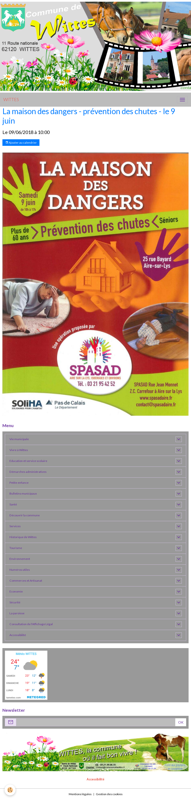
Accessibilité (17, 635)
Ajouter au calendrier (21, 142)
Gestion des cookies (109, 794)
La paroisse (16, 613)
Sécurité (14, 602)
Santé (13, 504)
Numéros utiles (19, 569)
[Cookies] (10, 790)
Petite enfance (19, 482)
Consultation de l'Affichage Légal (31, 624)
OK (180, 722)
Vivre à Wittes (18, 450)
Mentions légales (80, 794)
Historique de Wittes (23, 537)
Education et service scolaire (28, 461)
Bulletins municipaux (23, 493)
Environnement (19, 559)
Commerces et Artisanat (25, 580)
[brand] (11, 99)
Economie (16, 591)
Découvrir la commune (24, 515)
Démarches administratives (27, 472)
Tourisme (15, 548)
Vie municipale (19, 439)
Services (15, 526)
